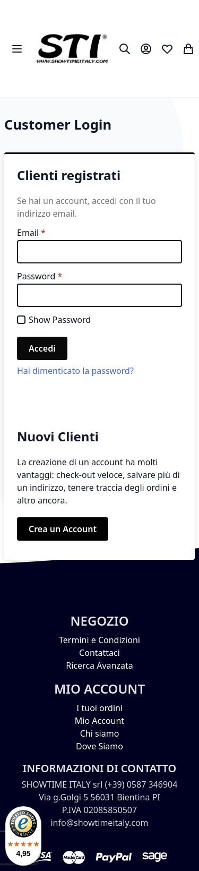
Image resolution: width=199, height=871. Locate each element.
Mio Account (99, 721)
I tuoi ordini (99, 708)
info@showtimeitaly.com (99, 823)
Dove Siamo (99, 746)
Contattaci (99, 653)
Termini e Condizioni (99, 640)
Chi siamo (99, 733)
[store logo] (72, 49)
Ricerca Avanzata (99, 665)
